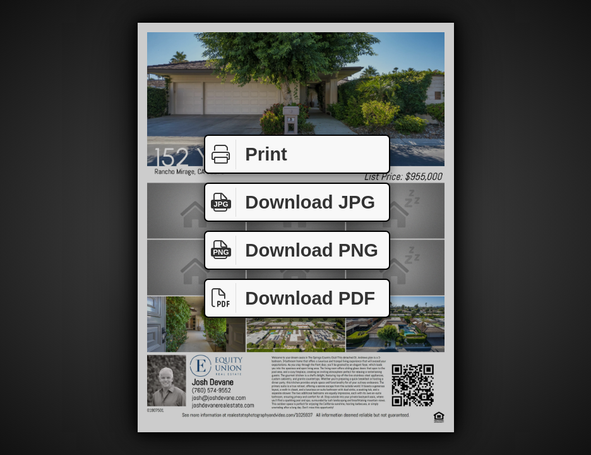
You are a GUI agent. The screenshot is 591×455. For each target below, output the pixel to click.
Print (246, 154)
